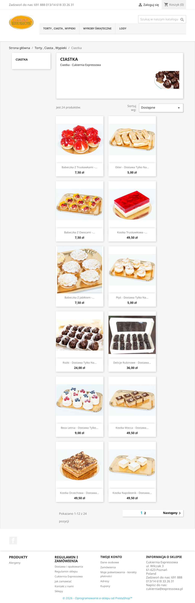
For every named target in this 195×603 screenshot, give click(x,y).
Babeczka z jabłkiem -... (79, 297)
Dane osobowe (109, 562)
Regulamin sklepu (66, 571)
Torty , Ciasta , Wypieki (59, 28)
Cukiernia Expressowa (69, 576)
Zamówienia (108, 567)
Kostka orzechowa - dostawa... (79, 493)
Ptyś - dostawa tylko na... (132, 297)
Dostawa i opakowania (69, 566)
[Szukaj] (162, 19)
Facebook (13, 540)
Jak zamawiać (63, 581)
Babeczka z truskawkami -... (79, 167)
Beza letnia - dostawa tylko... (79, 427)
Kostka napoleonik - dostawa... (132, 493)
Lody (122, 28)
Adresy (104, 581)
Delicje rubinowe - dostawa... (132, 362)
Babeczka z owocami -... (79, 232)
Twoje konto (111, 557)
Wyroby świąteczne (97, 28)
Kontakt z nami (64, 586)
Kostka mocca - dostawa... (132, 427)
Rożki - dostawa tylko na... (80, 362)
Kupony (105, 586)
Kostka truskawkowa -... (132, 232)
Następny (172, 513)
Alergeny (14, 562)
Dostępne (161, 107)
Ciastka (22, 59)
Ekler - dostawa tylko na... (132, 167)
